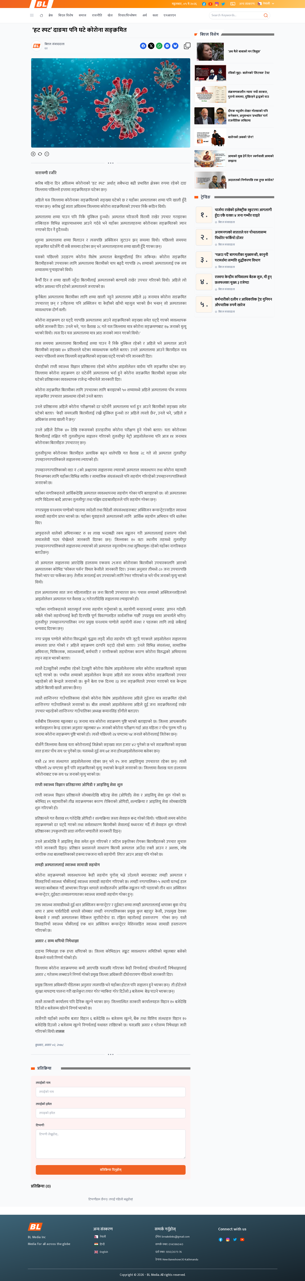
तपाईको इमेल (44, 1104)
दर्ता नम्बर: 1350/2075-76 (168, 1252)
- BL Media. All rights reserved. (165, 1275)
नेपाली (266, 3)
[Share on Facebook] (143, 46)
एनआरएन (170, 15)
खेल (110, 15)
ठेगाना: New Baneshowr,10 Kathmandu (176, 1259)
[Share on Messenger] (167, 46)
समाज (82, 15)
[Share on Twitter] (151, 46)
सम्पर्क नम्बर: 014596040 (169, 1244)
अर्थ (144, 15)
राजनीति (97, 15)
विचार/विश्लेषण (127, 15)
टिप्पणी (40, 1125)
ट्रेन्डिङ (206, 197)
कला (155, 15)
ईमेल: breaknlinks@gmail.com (172, 1236)
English (101, 1252)
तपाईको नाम (43, 1083)
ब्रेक (51, 15)
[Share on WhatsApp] (159, 46)
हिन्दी (99, 1244)
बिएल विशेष (65, 15)
